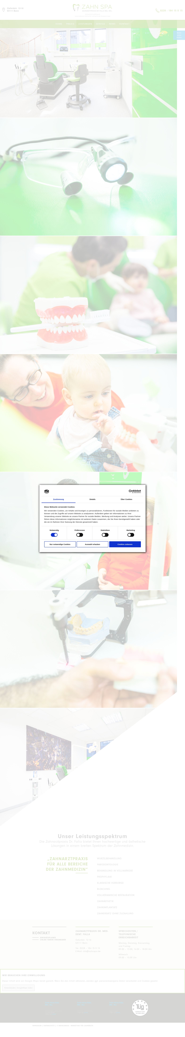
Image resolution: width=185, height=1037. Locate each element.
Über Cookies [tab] (126, 499)
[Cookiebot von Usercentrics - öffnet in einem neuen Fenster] (130, 491)
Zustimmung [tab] (58, 499)
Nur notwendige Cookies (60, 544)
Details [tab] (92, 499)
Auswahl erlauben (92, 544)
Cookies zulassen (125, 544)
